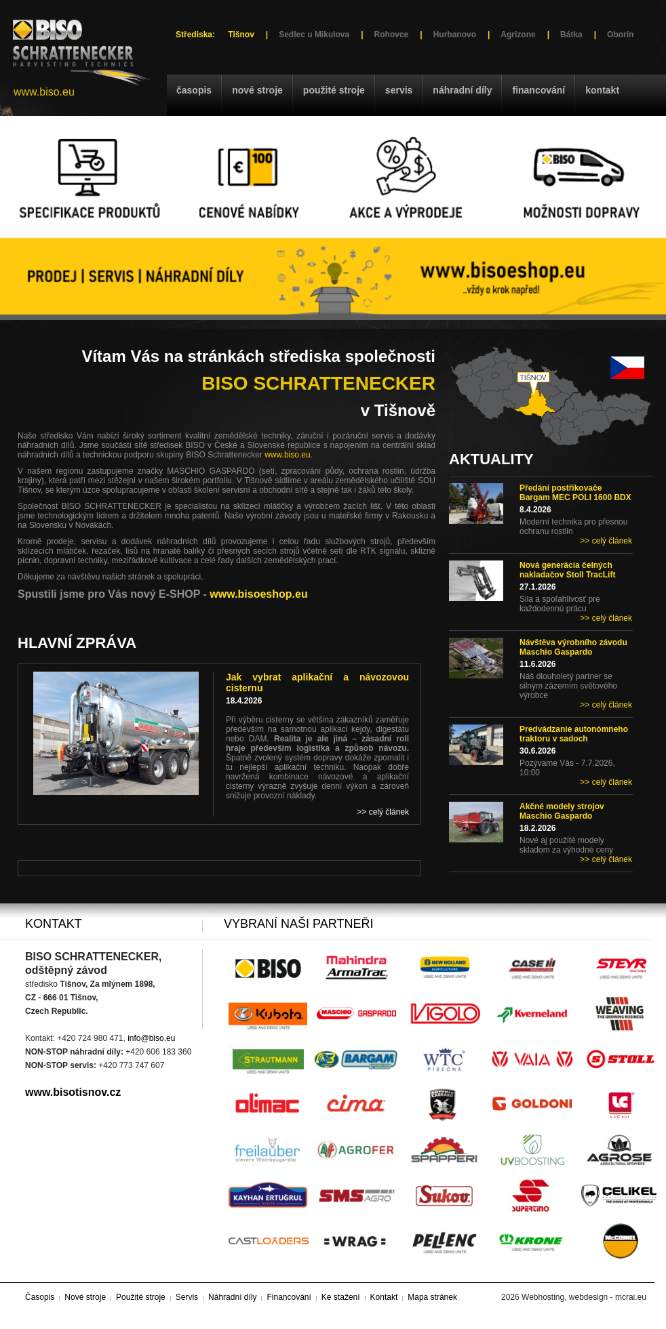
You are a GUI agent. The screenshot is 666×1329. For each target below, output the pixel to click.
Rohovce (391, 34)
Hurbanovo (454, 34)
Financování (538, 90)
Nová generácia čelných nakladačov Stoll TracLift (567, 569)
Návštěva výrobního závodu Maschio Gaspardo (573, 647)
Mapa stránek (432, 1297)
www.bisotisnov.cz (73, 1092)
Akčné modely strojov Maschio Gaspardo (562, 811)
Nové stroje (257, 90)
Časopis (194, 90)
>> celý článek (606, 541)
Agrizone (518, 34)
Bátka (571, 34)
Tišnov (241, 34)
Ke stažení (340, 1297)
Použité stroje (334, 90)
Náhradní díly (462, 90)
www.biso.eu (44, 92)
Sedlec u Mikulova (314, 34)
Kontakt (602, 90)
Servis (398, 90)
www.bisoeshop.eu (258, 594)
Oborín (620, 34)
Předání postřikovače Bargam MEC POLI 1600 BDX (575, 492)
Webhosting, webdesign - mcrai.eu (584, 1297)
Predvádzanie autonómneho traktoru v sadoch (574, 733)
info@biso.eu (151, 1038)
